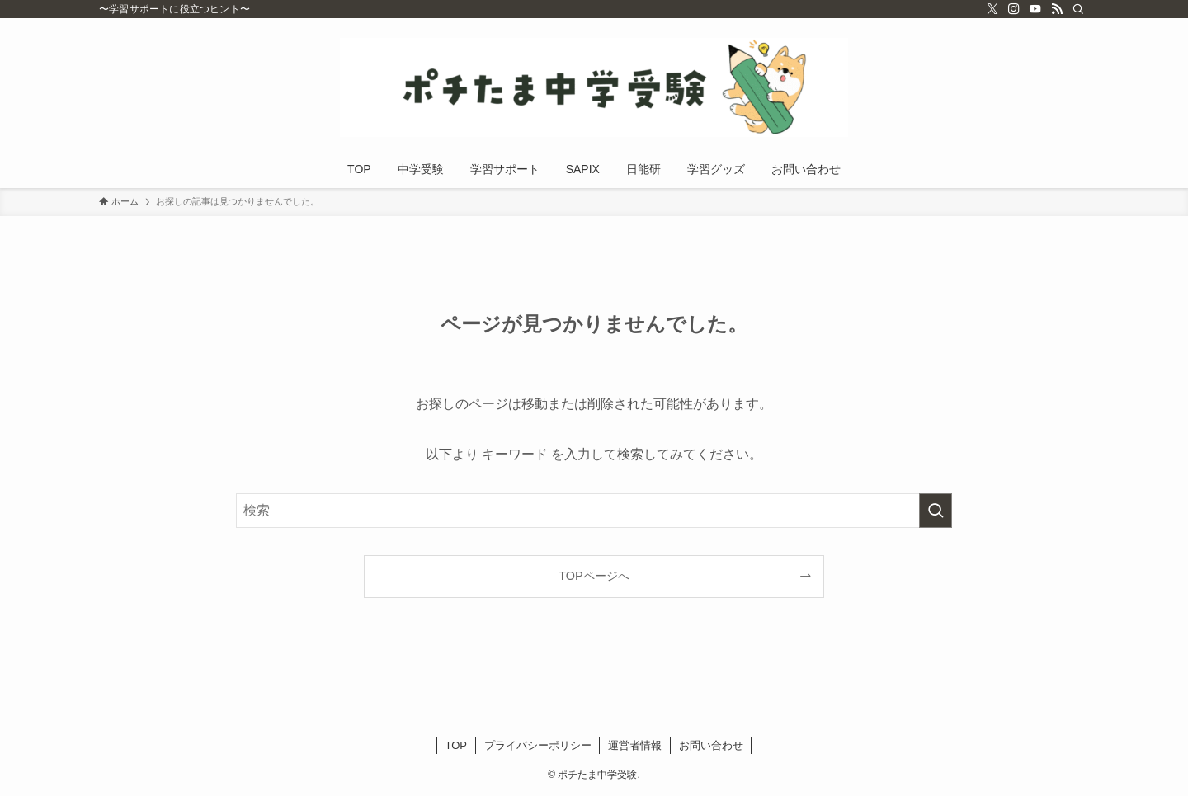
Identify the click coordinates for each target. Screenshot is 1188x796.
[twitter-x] (992, 9)
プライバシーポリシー (538, 745)
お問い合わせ (711, 745)
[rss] (1057, 9)
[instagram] (1014, 9)
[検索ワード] (594, 510)
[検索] (1078, 9)
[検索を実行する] (935, 510)
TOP (457, 745)
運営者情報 (635, 745)
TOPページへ (594, 575)
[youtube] (1035, 9)
